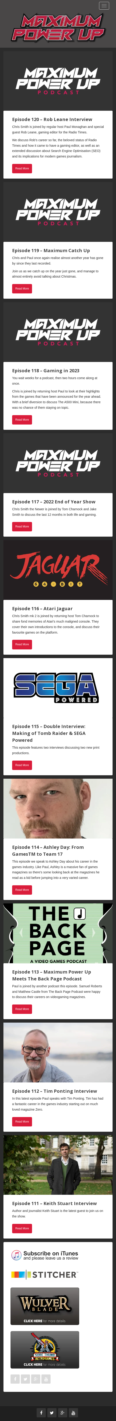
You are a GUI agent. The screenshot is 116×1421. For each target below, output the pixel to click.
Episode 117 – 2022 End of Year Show (53, 502)
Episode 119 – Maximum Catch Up (51, 250)
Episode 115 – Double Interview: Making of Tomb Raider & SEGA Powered (49, 733)
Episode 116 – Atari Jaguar (42, 608)
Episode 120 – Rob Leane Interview (52, 119)
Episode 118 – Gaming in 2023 (45, 370)
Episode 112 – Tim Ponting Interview (54, 1091)
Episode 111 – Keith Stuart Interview (54, 1203)
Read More (22, 168)
